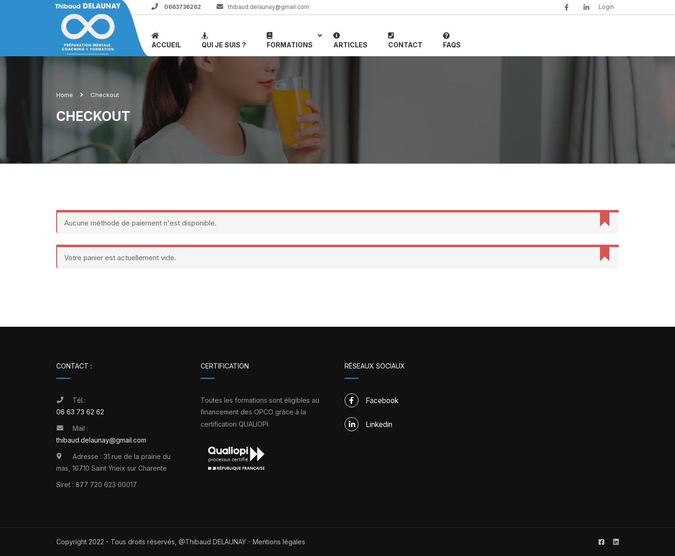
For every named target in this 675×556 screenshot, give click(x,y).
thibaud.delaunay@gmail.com (268, 6)
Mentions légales (279, 542)
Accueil (166, 40)
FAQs (452, 40)
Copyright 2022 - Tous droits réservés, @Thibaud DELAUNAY (152, 542)
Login (606, 6)
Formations (290, 40)
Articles (350, 40)
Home (64, 94)
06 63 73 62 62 (80, 412)
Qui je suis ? (224, 40)
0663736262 (182, 6)
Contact (405, 40)
